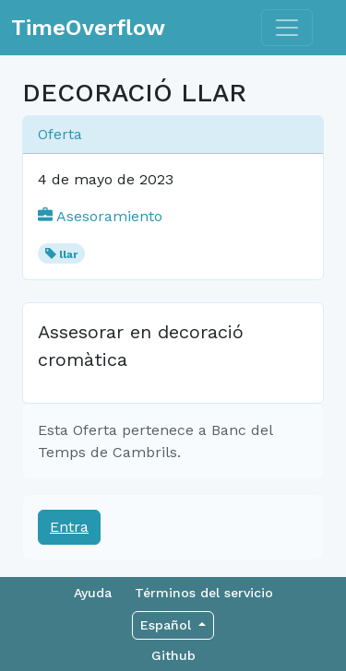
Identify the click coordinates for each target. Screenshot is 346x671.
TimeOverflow (88, 28)
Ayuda (93, 592)
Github (173, 655)
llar (68, 254)
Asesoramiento (100, 216)
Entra (69, 527)
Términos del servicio (204, 592)
